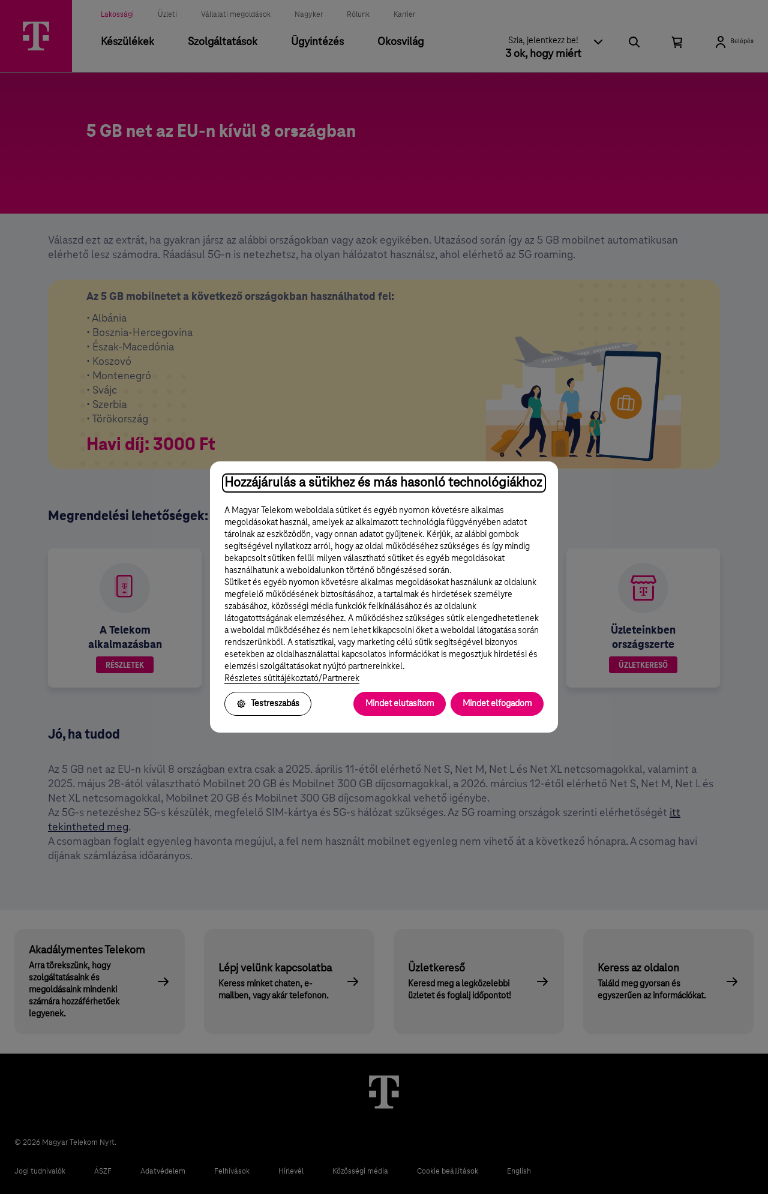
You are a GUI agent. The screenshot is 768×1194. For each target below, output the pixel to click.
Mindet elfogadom (497, 704)
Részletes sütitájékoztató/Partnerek (291, 678)
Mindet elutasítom (399, 704)
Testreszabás (267, 704)
